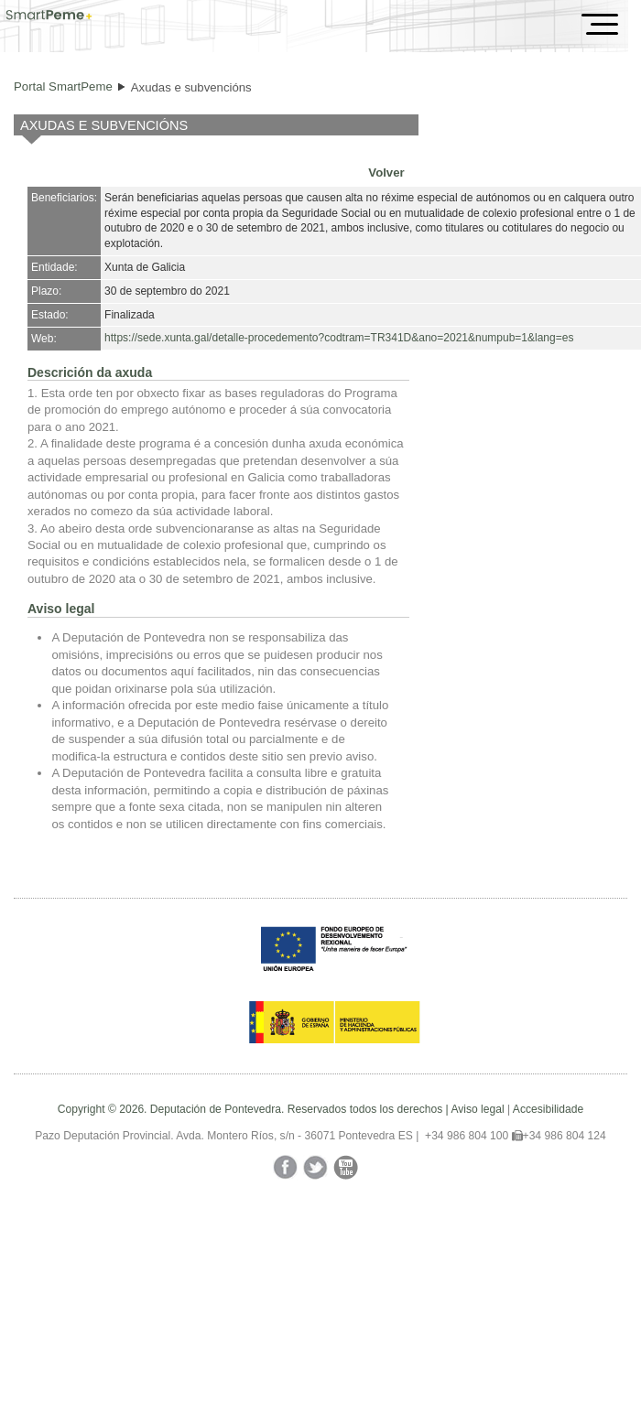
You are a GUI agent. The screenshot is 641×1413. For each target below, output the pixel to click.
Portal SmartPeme (63, 86)
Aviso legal (477, 1109)
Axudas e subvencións (191, 87)
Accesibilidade (548, 1109)
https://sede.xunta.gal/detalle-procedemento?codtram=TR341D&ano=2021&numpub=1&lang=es (338, 337)
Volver (386, 172)
